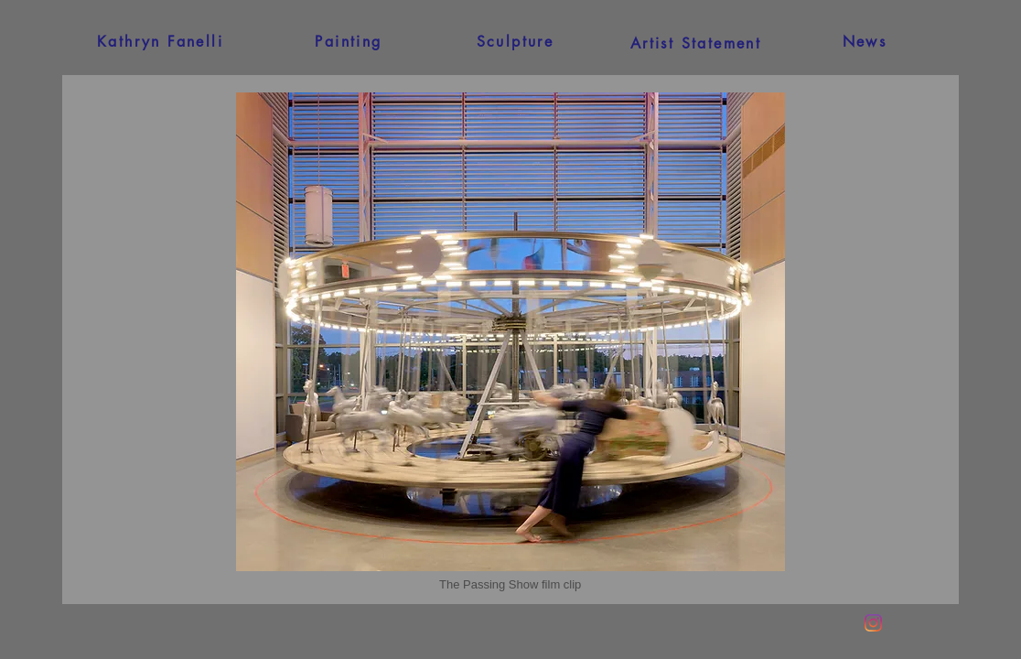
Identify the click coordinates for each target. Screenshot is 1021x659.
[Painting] (349, 41)
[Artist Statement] (696, 43)
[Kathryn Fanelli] (160, 41)
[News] (865, 41)
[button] (510, 585)
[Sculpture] (515, 41)
